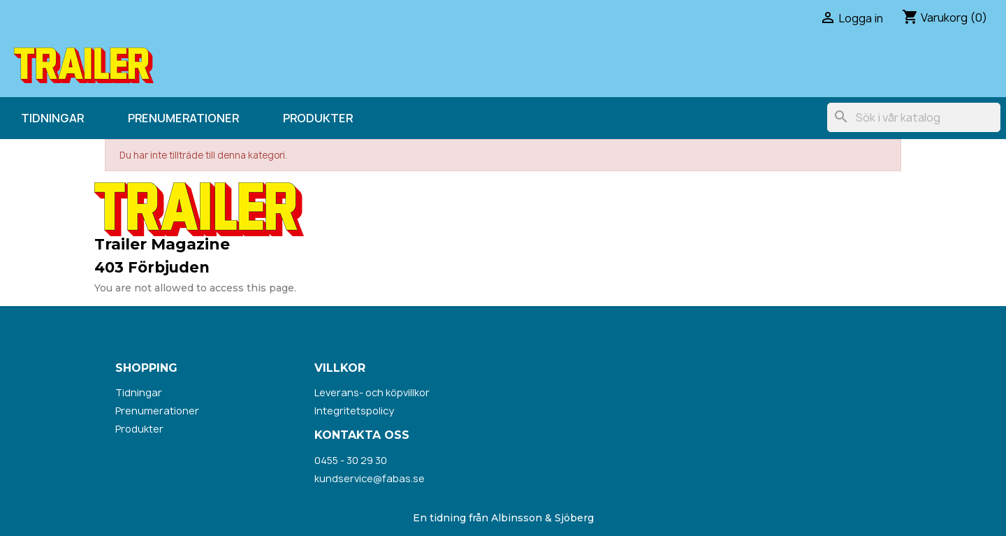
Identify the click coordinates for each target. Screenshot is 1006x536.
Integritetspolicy (354, 410)
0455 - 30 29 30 (350, 460)
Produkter (318, 118)
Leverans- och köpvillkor (372, 392)
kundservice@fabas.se (369, 478)
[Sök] (913, 117)
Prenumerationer (183, 118)
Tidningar (52, 118)
